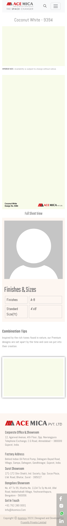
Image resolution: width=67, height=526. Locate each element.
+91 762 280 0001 (15, 505)
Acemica (22, 518)
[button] (45, 6)
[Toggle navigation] (56, 6)
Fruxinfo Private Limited (33, 522)
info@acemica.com (15, 510)
